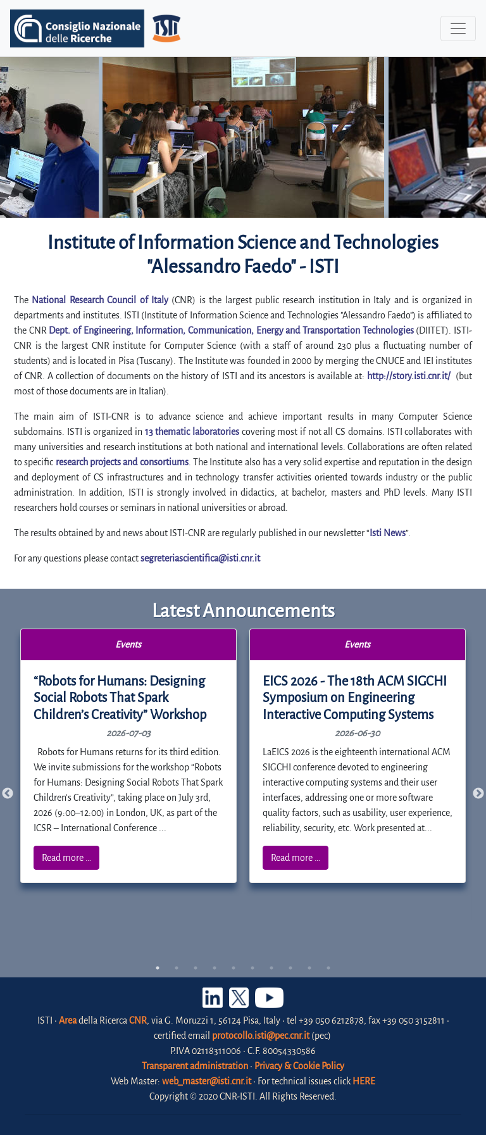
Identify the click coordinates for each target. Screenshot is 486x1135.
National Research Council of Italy (100, 300)
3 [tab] (195, 968)
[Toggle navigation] (458, 28)
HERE (363, 1081)
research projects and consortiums (122, 462)
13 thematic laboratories (192, 432)
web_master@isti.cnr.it (206, 1081)
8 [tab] (290, 968)
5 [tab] (233, 968)
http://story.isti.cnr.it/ (409, 376)
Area (68, 1020)
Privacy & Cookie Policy (299, 1066)
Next (478, 793)
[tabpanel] (128, 756)
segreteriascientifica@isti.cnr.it (200, 558)
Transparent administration (195, 1066)
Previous (7, 793)
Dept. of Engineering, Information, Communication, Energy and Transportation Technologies (231, 330)
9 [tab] (309, 968)
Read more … (66, 858)
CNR (138, 1020)
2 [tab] (176, 968)
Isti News (388, 533)
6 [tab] (252, 968)
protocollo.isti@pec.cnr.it (260, 1036)
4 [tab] (214, 968)
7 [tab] (271, 968)
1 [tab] (157, 968)
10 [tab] (328, 968)
